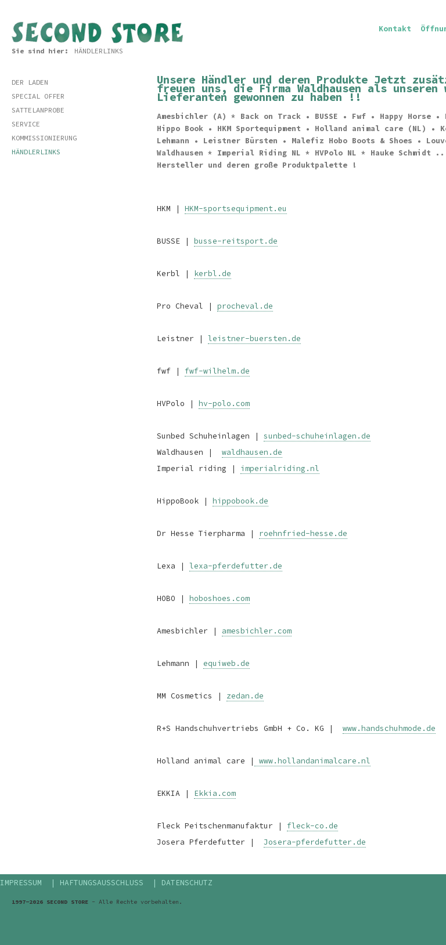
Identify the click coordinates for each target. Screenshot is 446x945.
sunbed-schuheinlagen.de (317, 436)
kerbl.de (212, 273)
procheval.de (245, 306)
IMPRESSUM (21, 883)
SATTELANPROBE (38, 110)
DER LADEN (30, 82)
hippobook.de (240, 501)
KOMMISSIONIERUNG (44, 137)
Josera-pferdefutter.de (315, 842)
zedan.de (245, 696)
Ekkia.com (215, 793)
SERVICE (26, 124)
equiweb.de (226, 663)
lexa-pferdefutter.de (235, 566)
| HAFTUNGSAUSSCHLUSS (97, 883)
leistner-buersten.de (254, 338)
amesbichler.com (257, 631)
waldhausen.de (252, 452)
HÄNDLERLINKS (98, 50)
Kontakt (395, 29)
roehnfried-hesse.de (303, 533)
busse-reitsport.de (236, 241)
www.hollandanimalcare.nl (312, 761)
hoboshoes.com (219, 598)
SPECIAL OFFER (38, 96)
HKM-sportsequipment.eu (236, 208)
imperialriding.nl (279, 468)
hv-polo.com (224, 403)
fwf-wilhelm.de (217, 371)
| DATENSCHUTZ (182, 883)
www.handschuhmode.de (389, 728)
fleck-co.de (312, 826)
